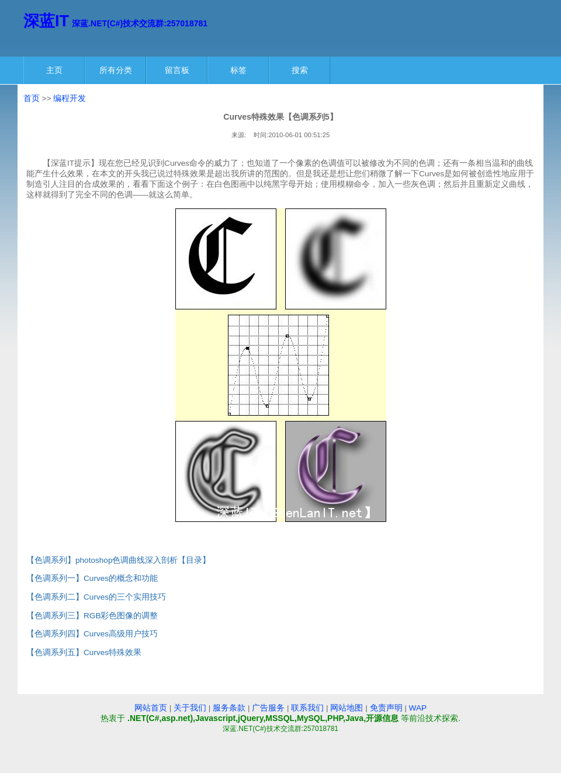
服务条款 (229, 708)
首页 (31, 98)
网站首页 (150, 708)
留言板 (177, 70)
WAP (418, 708)
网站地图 (346, 708)
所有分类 (115, 70)
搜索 (300, 70)
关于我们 (190, 708)
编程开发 (69, 98)
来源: (238, 134)
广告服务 (268, 708)
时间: (261, 134)
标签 (238, 70)
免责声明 (386, 708)
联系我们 (307, 708)
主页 (54, 70)
